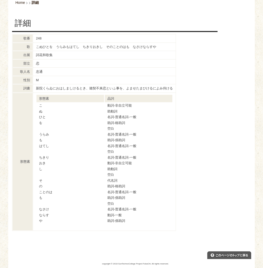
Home (20, 3)
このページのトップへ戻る (229, 255)
